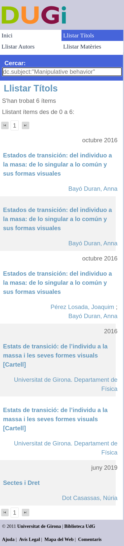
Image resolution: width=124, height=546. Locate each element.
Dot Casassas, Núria (89, 497)
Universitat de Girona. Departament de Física (65, 384)
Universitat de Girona (39, 526)
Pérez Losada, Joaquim (82, 306)
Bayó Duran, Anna (92, 188)
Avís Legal (29, 539)
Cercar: (15, 63)
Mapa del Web (59, 539)
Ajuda (8, 539)
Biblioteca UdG (79, 526)
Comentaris (90, 539)
